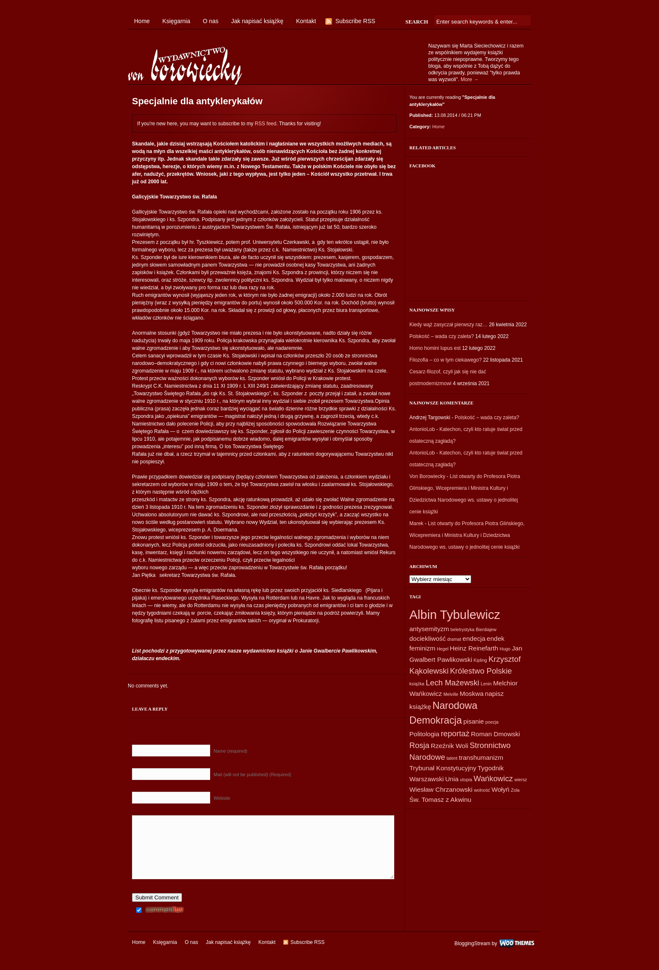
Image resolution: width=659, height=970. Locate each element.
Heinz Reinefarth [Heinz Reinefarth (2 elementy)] (474, 648)
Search (416, 22)
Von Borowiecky (427, 476)
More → (470, 79)
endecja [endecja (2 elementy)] (474, 638)
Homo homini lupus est (435, 348)
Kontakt (306, 21)
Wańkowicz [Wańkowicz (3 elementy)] (493, 778)
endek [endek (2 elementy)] (495, 638)
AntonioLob (422, 429)
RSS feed (265, 124)
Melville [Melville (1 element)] (451, 694)
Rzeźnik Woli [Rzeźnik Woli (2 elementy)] (449, 745)
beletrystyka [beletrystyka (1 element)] (462, 629)
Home (142, 21)
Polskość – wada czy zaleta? (441, 336)
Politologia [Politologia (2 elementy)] (424, 733)
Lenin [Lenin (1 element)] (486, 683)
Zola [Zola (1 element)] (515, 790)
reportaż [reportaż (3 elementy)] (455, 733)
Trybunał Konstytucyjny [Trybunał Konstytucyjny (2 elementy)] (442, 768)
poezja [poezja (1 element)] (491, 721)
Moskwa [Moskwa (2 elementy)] (472, 693)
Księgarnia (176, 21)
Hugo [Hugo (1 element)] (505, 648)
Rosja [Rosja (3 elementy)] (419, 745)
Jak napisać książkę (257, 21)
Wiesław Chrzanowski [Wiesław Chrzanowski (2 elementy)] (440, 789)
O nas (211, 21)
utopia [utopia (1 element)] (466, 779)
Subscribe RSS (355, 21)
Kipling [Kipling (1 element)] (480, 660)
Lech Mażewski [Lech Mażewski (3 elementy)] (453, 682)
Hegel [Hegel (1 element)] (442, 648)
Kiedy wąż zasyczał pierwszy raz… (448, 325)
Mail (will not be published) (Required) (252, 774)
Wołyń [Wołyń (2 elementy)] (500, 789)
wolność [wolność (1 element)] (482, 790)
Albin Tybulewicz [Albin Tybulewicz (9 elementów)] (454, 614)
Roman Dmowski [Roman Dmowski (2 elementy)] (495, 733)
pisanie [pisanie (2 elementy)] (473, 721)
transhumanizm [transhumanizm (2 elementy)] (481, 757)
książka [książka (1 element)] (416, 683)
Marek (416, 523)
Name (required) (230, 750)
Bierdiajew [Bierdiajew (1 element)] (486, 629)
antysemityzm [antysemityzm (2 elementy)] (429, 628)
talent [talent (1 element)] (451, 758)
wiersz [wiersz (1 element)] (520, 779)
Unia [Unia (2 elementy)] (452, 778)
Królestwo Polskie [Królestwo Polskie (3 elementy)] (481, 670)
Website (222, 798)
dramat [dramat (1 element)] (454, 639)
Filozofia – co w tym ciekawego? (445, 360)
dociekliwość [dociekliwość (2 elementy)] (427, 638)
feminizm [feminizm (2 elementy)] (422, 648)
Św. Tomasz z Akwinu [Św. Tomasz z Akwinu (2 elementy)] (440, 799)
